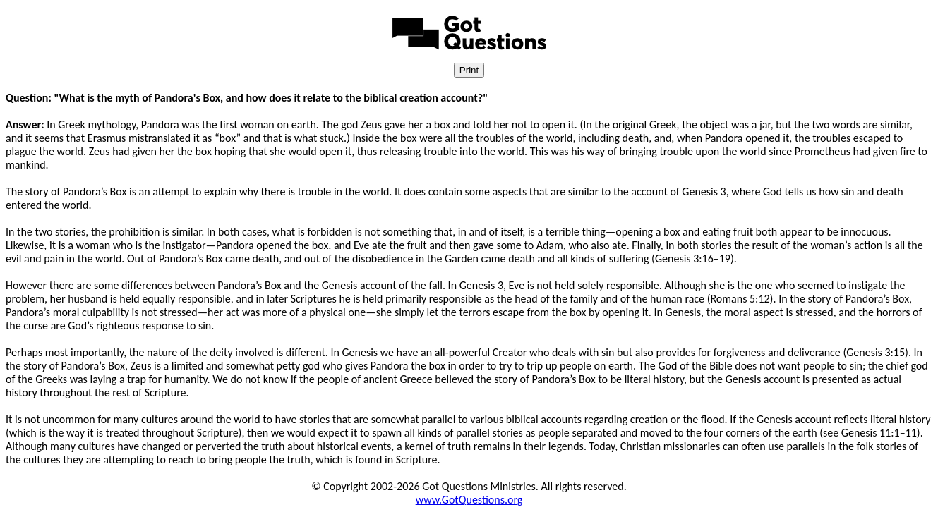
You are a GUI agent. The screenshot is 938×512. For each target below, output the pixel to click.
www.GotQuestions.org (469, 499)
